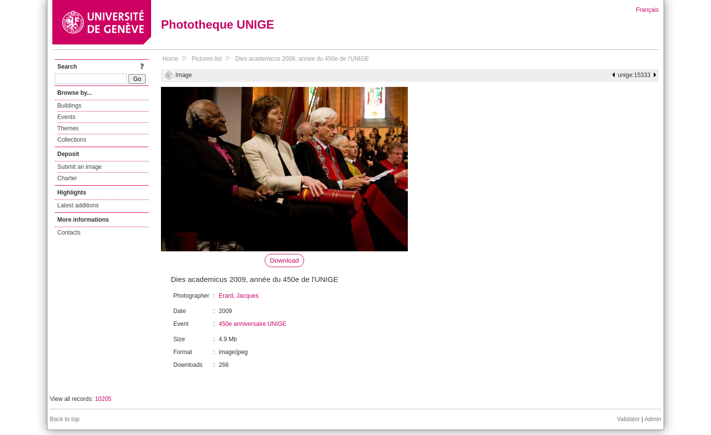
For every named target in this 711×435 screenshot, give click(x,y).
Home (170, 58)
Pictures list (207, 58)
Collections (71, 139)
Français (647, 9)
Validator (628, 419)
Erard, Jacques (239, 295)
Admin (652, 419)
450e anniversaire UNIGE (252, 323)
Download (284, 260)
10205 (103, 398)
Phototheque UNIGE (217, 24)
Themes (68, 128)
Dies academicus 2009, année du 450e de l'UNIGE (302, 58)
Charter (67, 178)
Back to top (64, 419)
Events (66, 117)
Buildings (69, 105)
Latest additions (78, 205)
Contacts (68, 232)
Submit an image (79, 166)
